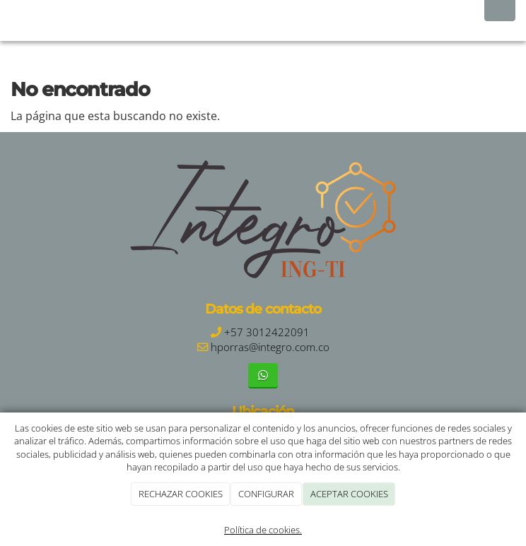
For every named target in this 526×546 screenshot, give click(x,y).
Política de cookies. (263, 529)
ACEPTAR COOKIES (349, 493)
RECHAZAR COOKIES (181, 493)
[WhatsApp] (262, 375)
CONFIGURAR (266, 493)
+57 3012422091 (267, 332)
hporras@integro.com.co (270, 347)
